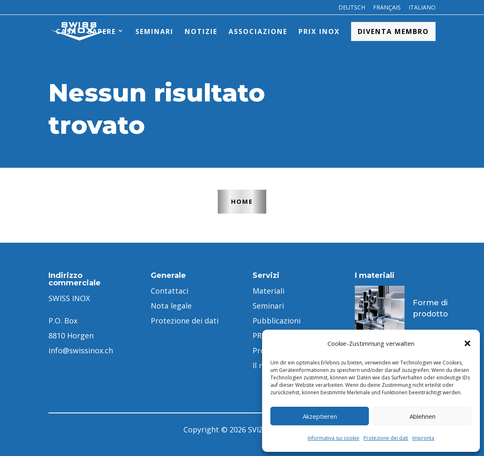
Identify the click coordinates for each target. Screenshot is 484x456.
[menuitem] (351, 10)
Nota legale (171, 306)
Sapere (102, 31)
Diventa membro (393, 31)
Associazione (258, 31)
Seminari (154, 31)
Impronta (423, 438)
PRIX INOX (319, 31)
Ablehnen (422, 416)
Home (242, 201)
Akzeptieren (320, 416)
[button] (467, 343)
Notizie (201, 31)
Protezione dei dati (386, 438)
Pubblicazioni (277, 321)
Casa (66, 31)
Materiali (268, 291)
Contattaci (169, 291)
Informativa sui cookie (333, 438)
